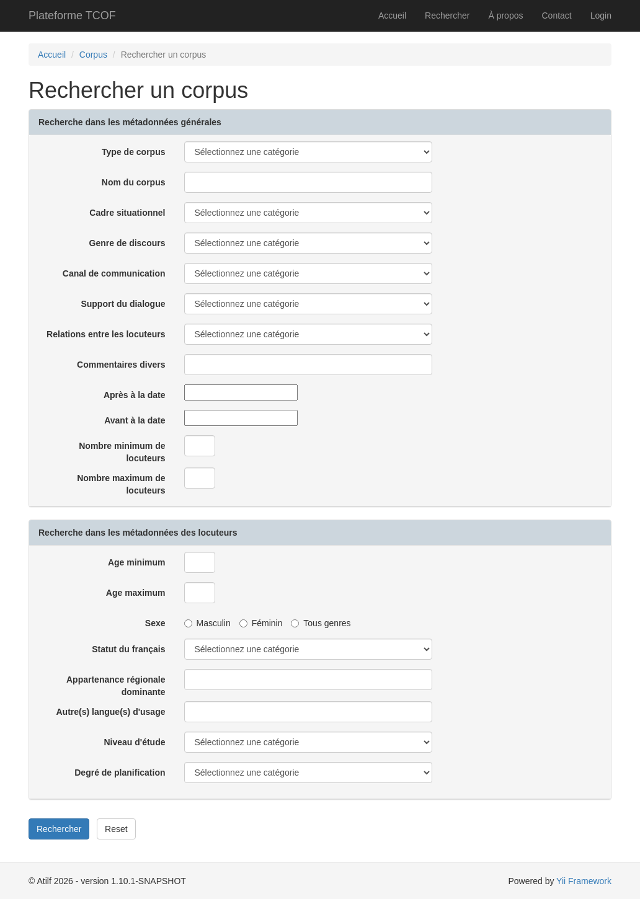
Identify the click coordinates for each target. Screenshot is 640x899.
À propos (505, 15)
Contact (556, 15)
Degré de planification (119, 772)
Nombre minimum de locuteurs (122, 452)
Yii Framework (583, 881)
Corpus (93, 55)
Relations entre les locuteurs (106, 334)
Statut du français (128, 649)
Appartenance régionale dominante (116, 686)
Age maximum (136, 593)
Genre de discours (127, 243)
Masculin (207, 623)
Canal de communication (114, 273)
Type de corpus (133, 152)
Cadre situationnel (127, 213)
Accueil (392, 15)
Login (600, 15)
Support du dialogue (123, 304)
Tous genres (320, 623)
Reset (116, 829)
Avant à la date (134, 420)
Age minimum (137, 562)
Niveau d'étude (134, 742)
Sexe (155, 623)
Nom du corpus (134, 182)
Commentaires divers (121, 365)
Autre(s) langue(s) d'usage (110, 712)
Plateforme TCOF (72, 15)
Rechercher (447, 15)
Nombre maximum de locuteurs (121, 484)
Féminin (261, 623)
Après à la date (135, 395)
